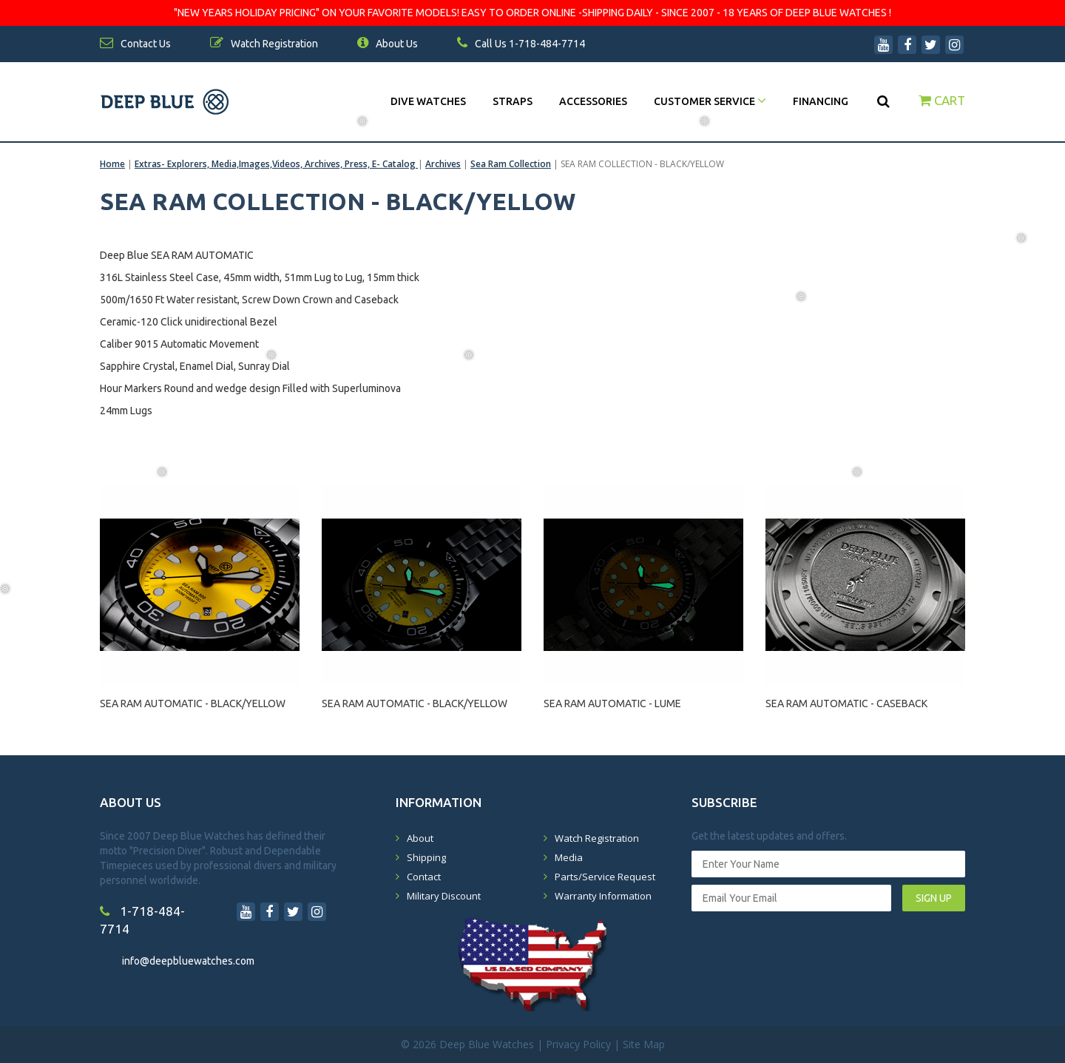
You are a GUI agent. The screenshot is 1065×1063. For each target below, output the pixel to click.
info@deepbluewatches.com (188, 961)
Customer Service (710, 101)
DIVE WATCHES (428, 101)
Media (569, 857)
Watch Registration (597, 838)
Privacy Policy (578, 1044)
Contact (424, 876)
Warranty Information (603, 895)
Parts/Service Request (605, 876)
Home (112, 164)
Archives (443, 164)
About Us (387, 44)
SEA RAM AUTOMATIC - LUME (612, 703)
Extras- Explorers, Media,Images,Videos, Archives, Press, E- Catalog (276, 164)
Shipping (426, 857)
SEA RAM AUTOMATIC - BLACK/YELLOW (192, 703)
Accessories (593, 101)
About (420, 838)
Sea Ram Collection (510, 164)
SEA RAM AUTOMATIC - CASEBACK (846, 703)
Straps (512, 101)
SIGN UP (934, 898)
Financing (820, 101)
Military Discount (444, 895)
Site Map (644, 1044)
